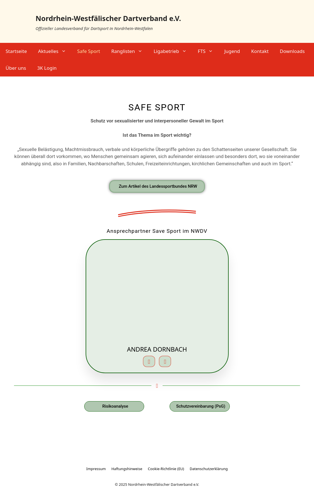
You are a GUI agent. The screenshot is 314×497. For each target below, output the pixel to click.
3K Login (47, 68)
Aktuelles (55, 51)
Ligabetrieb (173, 51)
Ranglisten (129, 51)
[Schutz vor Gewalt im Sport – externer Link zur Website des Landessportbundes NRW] (157, 186)
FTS (208, 51)
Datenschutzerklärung (209, 468)
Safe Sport (88, 51)
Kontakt (260, 51)
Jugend (232, 51)
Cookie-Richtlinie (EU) (166, 468)
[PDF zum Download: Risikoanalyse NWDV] (114, 406)
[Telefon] (165, 361)
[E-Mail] (149, 361)
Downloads (292, 51)
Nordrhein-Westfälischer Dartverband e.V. (108, 18)
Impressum (96, 468)
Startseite (16, 51)
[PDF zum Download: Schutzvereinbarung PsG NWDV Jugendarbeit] (200, 406)
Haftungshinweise (126, 468)
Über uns (16, 68)
